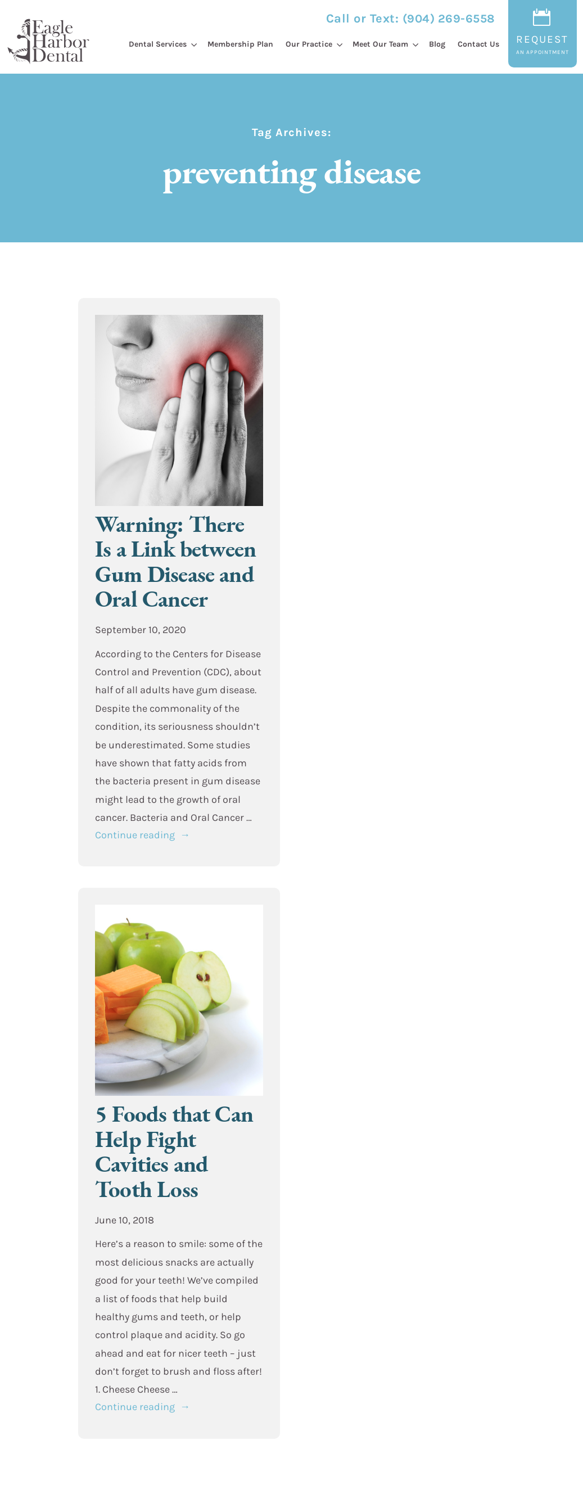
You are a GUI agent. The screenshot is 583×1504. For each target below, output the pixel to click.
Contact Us (478, 44)
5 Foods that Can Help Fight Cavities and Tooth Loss (174, 1151)
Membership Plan (240, 44)
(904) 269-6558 (449, 18)
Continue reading (142, 835)
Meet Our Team (380, 44)
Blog (437, 44)
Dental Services (158, 44)
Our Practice (309, 44)
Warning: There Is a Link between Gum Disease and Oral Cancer (175, 561)
